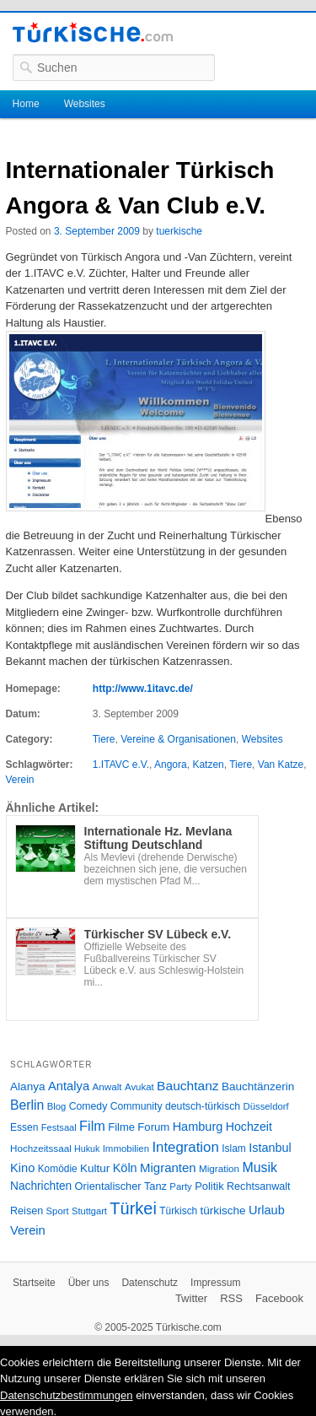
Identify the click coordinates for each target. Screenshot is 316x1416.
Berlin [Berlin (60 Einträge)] (27, 1105)
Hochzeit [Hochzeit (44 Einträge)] (249, 1126)
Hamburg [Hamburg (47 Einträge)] (198, 1126)
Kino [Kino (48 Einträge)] (22, 1168)
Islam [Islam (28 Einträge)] (234, 1148)
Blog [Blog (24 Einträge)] (57, 1106)
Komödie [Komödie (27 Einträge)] (58, 1169)
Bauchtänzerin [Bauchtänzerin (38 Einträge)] (258, 1086)
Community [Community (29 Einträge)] (136, 1106)
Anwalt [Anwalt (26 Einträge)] (107, 1086)
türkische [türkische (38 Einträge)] (223, 1210)
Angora (170, 764)
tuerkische (179, 231)
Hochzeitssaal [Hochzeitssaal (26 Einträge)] (41, 1148)
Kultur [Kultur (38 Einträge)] (95, 1168)
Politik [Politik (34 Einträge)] (209, 1186)
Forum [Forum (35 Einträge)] (153, 1127)
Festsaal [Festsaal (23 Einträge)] (59, 1127)
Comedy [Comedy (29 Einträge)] (88, 1106)
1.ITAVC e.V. (121, 764)
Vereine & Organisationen (178, 739)
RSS (231, 1298)
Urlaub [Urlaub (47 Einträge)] (267, 1210)
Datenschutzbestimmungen (66, 1395)
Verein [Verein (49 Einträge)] (28, 1230)
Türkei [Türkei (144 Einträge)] (133, 1208)
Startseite (34, 1283)
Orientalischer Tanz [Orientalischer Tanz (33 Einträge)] (121, 1186)
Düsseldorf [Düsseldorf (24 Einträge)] (266, 1106)
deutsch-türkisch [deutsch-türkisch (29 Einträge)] (202, 1106)
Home (26, 104)
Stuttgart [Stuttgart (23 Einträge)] (89, 1211)
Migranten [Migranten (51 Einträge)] (168, 1167)
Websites (84, 104)
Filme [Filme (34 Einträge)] (121, 1127)
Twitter (191, 1298)
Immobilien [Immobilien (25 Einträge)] (126, 1148)
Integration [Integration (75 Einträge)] (185, 1147)
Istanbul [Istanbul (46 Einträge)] (270, 1147)
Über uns (89, 1283)
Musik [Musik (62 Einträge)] (259, 1167)
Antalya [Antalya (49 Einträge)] (68, 1086)
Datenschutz (149, 1283)
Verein (20, 780)
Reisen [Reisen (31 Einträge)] (26, 1211)
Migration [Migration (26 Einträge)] (219, 1168)
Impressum (215, 1283)
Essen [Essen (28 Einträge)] (24, 1127)
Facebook (279, 1298)
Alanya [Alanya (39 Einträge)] (28, 1086)
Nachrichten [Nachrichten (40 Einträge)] (41, 1186)
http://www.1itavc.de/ (143, 688)
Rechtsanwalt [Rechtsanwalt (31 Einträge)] (259, 1186)
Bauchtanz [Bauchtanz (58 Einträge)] (187, 1085)
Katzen (207, 764)
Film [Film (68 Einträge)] (92, 1125)
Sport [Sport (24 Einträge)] (57, 1211)
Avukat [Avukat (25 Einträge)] (139, 1087)
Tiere (104, 739)
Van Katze (280, 764)
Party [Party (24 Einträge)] (180, 1186)
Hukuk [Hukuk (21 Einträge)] (86, 1148)
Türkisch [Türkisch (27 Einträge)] (178, 1211)
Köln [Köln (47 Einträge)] (125, 1168)
